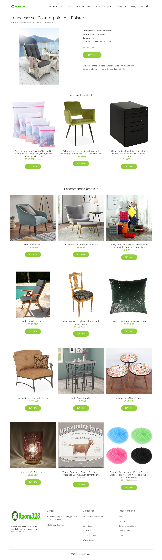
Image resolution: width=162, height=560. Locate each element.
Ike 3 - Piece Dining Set (81, 400)
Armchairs (107, 32)
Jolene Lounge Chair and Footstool (81, 246)
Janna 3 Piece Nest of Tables (129, 400)
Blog (133, 7)
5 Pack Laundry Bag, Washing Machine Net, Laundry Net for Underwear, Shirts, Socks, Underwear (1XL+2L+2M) (33, 155)
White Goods (55, 7)
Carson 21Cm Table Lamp (33, 474)
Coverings (87, 528)
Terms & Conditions (127, 528)
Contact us (123, 523)
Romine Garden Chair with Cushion (33, 400)
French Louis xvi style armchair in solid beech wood (81, 324)
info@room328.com (55, 527)
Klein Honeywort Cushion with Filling (129, 323)
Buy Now (92, 57)
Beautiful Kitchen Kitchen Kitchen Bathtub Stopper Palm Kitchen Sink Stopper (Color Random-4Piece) (129, 477)
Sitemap (122, 537)
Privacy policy (125, 532)
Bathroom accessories (93, 518)
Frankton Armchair (33, 246)
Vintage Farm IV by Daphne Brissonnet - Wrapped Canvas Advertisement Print (81, 475)
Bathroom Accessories (79, 7)
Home (13, 24)
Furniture (121, 7)
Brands (145, 7)
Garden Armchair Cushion (33, 323)
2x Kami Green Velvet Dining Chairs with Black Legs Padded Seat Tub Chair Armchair (81, 154)
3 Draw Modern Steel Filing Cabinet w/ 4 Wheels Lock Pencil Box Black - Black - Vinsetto (129, 155)
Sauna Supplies (104, 7)
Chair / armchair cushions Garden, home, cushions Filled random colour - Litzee (129, 247)
